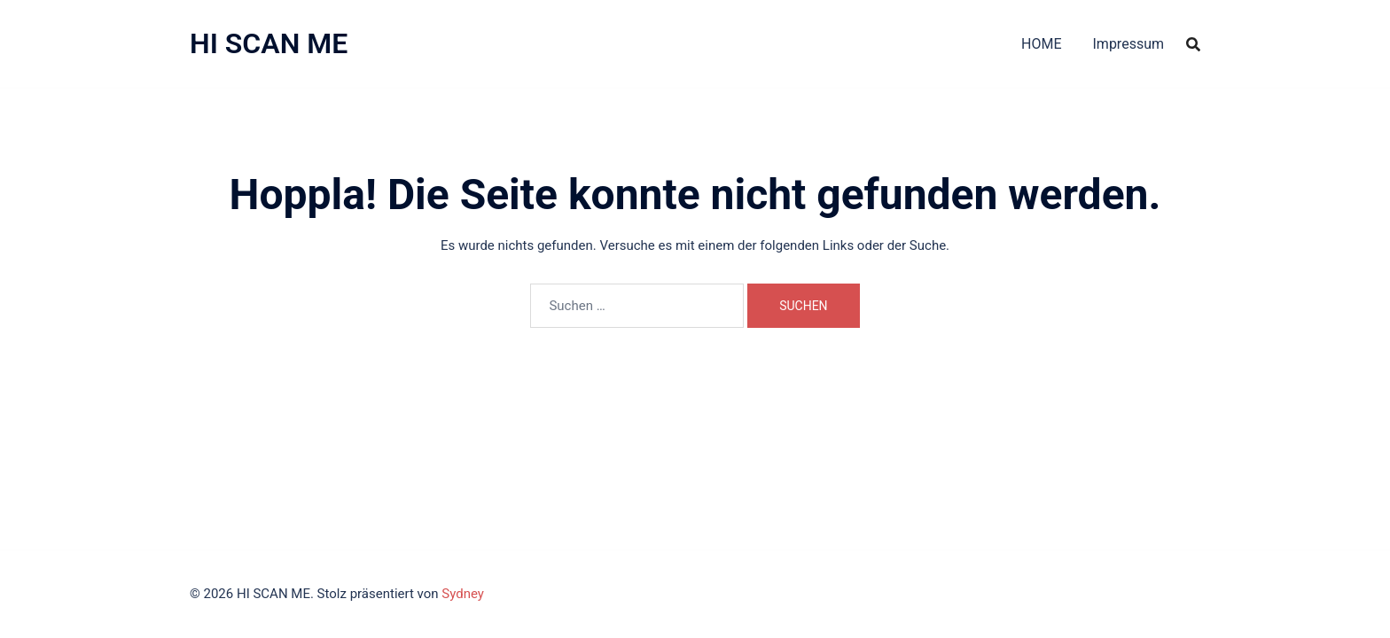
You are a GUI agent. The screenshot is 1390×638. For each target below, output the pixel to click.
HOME (1041, 43)
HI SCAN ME (269, 43)
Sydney (462, 594)
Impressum (1129, 43)
